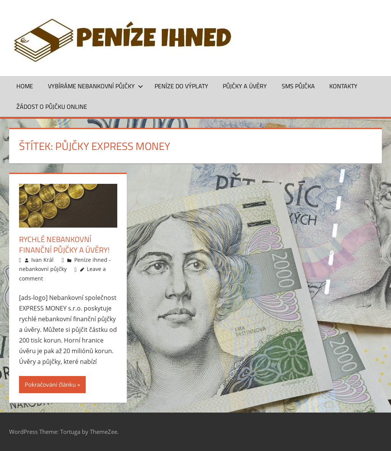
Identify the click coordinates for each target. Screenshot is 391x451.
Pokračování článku (50, 384)
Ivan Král (42, 259)
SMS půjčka (298, 86)
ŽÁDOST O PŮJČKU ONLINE (51, 106)
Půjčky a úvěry (245, 86)
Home (24, 86)
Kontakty (343, 86)
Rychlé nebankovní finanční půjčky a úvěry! (64, 244)
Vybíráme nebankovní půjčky (95, 86)
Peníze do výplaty (181, 86)
